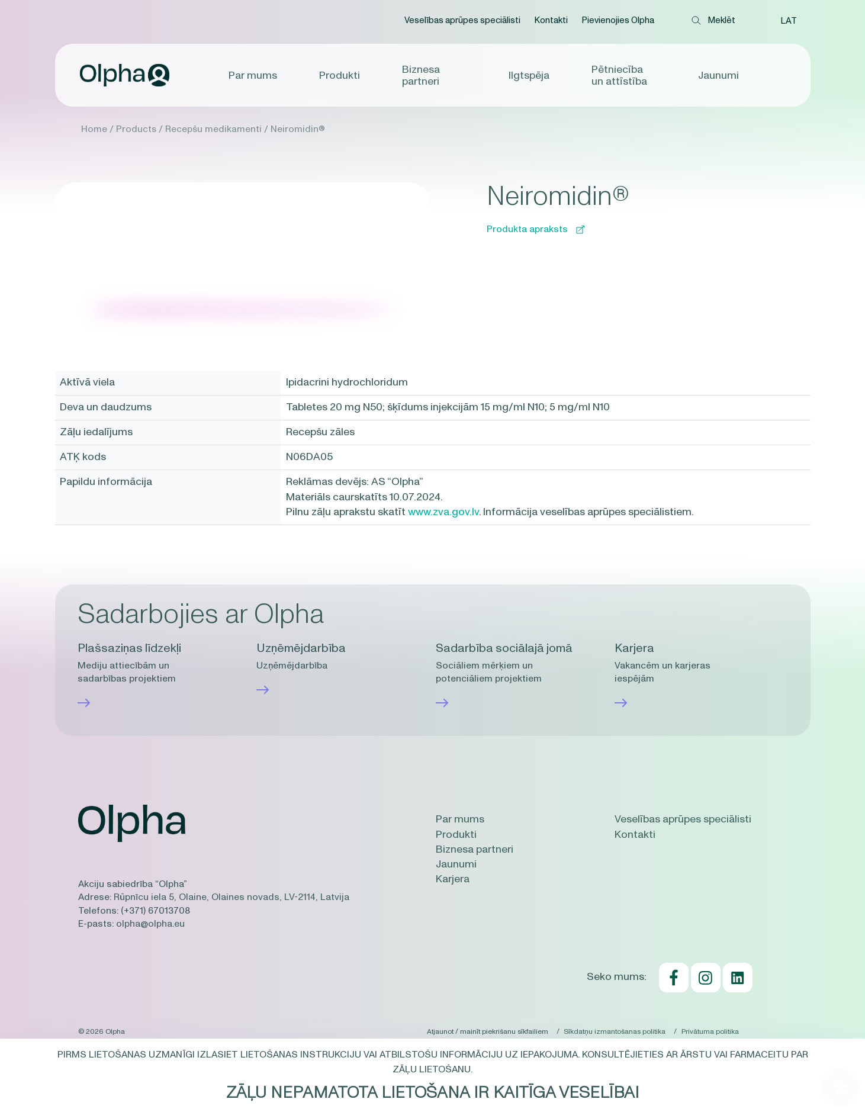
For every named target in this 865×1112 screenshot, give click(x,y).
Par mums (254, 75)
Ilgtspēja (529, 75)
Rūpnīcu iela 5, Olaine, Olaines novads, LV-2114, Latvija (231, 897)
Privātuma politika (710, 1030)
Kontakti (551, 20)
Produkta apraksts (535, 229)
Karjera (453, 879)
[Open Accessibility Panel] (840, 1087)
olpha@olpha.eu (150, 923)
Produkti (340, 75)
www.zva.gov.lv (443, 512)
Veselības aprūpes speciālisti (462, 20)
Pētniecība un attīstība (619, 76)
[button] (788, 21)
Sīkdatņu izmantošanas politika (614, 1030)
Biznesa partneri (421, 76)
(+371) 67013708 (155, 910)
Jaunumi (717, 75)
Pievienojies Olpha (617, 20)
